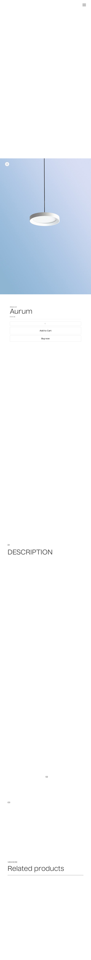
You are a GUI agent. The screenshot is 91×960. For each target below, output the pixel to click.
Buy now (45, 338)
